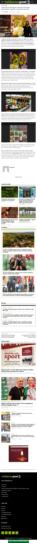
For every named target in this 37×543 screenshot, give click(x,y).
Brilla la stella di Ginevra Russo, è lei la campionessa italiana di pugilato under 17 (17, 404)
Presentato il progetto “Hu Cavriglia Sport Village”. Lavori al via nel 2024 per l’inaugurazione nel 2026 (28, 336)
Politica (4, 313)
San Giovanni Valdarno (5, 401)
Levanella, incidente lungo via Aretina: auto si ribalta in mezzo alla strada (18, 310)
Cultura (2, 367)
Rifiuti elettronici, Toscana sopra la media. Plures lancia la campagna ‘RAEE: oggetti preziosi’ (9, 221)
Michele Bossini (13, 401)
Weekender (3, 201)
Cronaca (4, 307)
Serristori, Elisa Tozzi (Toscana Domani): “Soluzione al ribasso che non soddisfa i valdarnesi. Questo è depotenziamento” (8, 336)
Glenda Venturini (14, 427)
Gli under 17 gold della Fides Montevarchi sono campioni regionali (21, 414)
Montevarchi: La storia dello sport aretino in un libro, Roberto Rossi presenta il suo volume (17, 370)
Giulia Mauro (7, 367)
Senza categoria (4, 5)
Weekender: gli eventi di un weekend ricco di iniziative (8, 199)
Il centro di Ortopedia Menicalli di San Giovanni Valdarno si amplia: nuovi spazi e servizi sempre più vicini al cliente (27, 200)
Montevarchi (13, 411)
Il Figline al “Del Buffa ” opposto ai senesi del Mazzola (27, 220)
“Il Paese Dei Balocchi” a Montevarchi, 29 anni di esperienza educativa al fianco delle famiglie (18, 273)
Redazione (6, 11)
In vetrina (3, 224)
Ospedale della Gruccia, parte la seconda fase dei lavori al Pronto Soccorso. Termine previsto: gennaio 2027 (23, 436)
